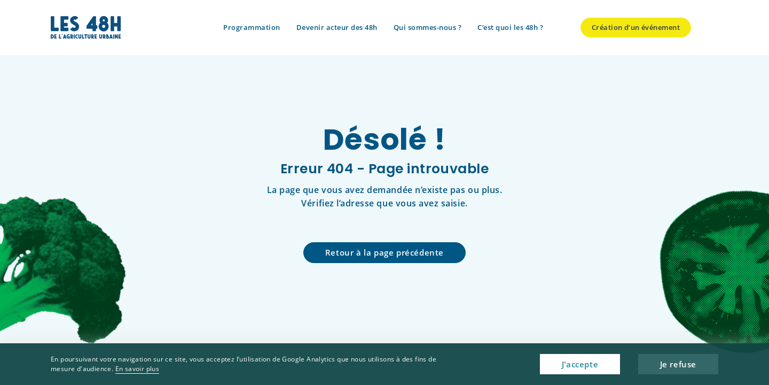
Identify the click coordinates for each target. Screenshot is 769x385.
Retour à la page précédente (384, 252)
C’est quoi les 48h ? (510, 27)
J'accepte (580, 364)
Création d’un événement (636, 27)
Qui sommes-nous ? (428, 27)
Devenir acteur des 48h (337, 27)
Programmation (251, 27)
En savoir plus (137, 368)
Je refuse (678, 364)
